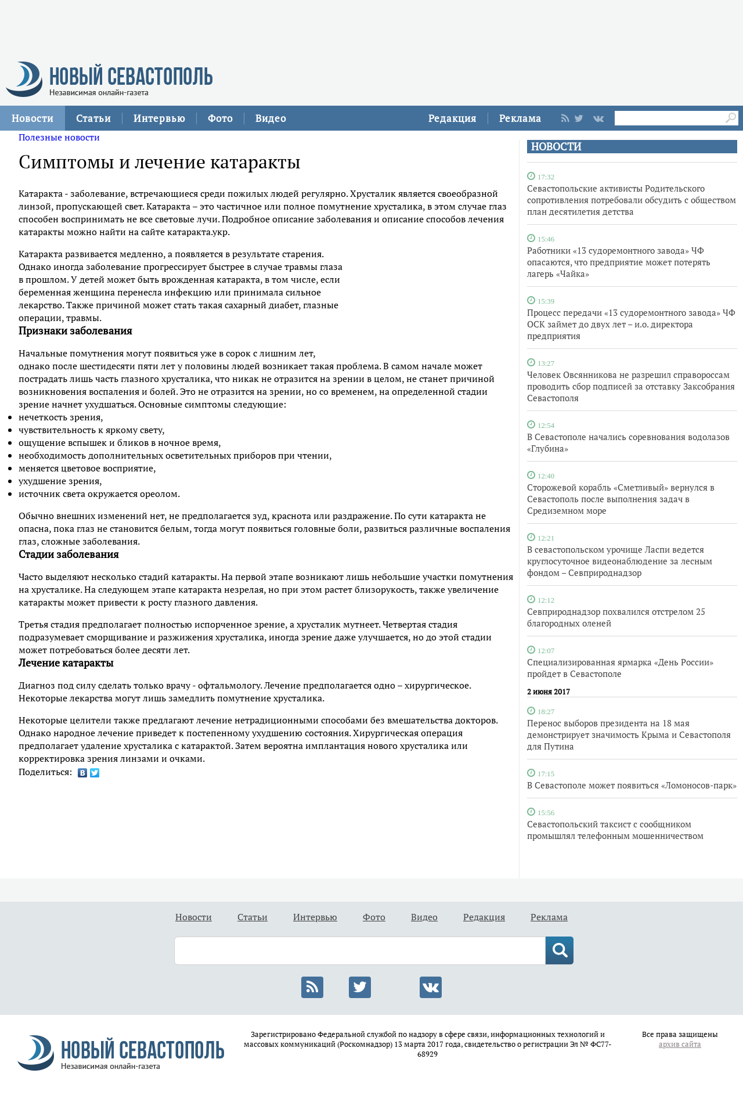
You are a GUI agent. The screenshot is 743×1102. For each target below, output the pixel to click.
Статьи (93, 118)
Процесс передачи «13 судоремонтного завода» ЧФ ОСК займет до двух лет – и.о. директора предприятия (631, 324)
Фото (220, 118)
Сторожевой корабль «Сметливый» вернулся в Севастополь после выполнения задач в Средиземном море (621, 498)
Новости (32, 118)
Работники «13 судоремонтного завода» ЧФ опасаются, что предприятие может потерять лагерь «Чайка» (618, 261)
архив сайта (680, 1044)
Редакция (452, 118)
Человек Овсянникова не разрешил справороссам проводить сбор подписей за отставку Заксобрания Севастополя (631, 386)
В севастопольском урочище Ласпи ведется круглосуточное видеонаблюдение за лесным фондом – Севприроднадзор (619, 560)
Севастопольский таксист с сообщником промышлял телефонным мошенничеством (615, 829)
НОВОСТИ (556, 146)
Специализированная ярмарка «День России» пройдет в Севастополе (620, 667)
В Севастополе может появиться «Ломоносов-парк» (632, 785)
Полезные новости (59, 137)
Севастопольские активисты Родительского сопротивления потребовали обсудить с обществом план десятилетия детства (631, 199)
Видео (270, 118)
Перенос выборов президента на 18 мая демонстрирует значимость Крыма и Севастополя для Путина (629, 734)
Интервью (159, 118)
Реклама (520, 118)
